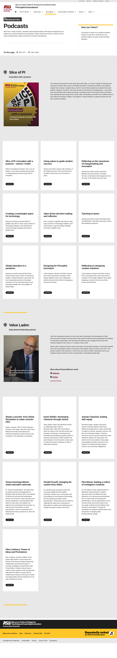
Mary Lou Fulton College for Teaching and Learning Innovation (34, 4)
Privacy (34, 655)
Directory (28, 648)
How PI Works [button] (25, 10)
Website (56, 382)
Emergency (53, 655)
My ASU (88, 1)
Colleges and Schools (98, 1)
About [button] (91, 10)
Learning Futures (55, 389)
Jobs (21, 648)
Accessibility (26, 655)
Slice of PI (20, 54)
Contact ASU (37, 648)
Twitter (55, 385)
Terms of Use (43, 655)
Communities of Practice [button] (67, 10)
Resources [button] (38, 10)
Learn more (13, 187)
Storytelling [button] (50, 10)
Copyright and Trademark (11, 655)
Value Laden (33, 54)
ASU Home (81, 1)
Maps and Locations (10, 648)
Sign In (107, 1)
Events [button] (82, 10)
